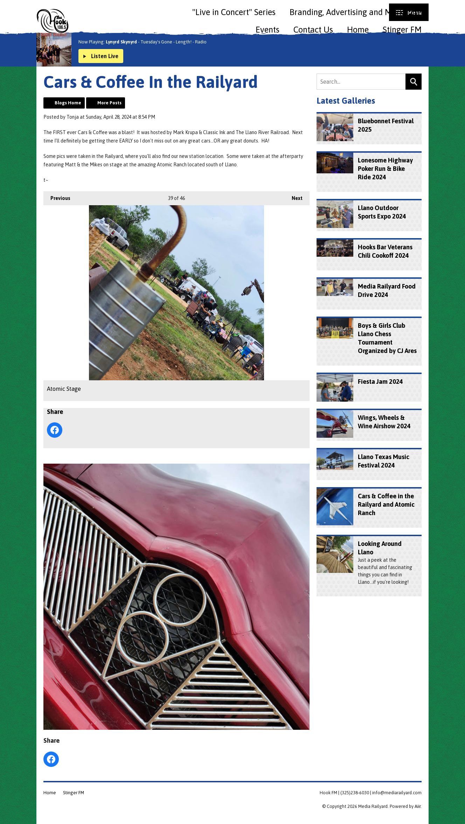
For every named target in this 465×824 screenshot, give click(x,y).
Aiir (418, 806)
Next (294, 196)
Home (358, 29)
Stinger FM (402, 29)
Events (267, 29)
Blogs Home (68, 102)
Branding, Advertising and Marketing (356, 12)
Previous (56, 196)
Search (413, 82)
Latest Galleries (346, 100)
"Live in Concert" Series (234, 12)
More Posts (109, 102)
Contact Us (313, 29)
